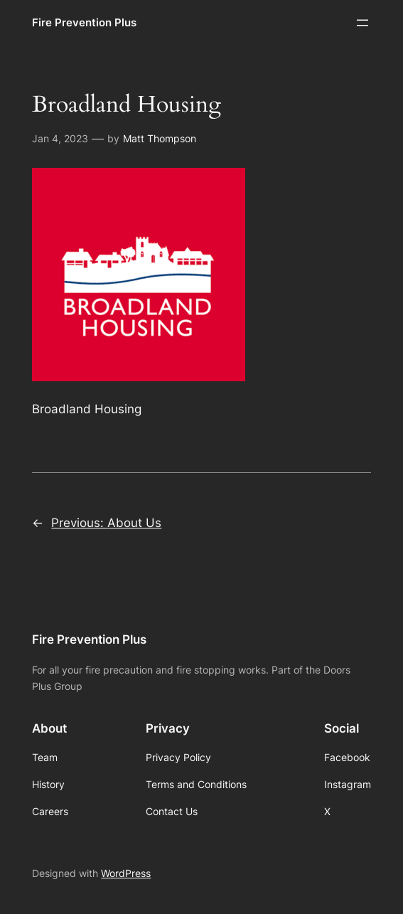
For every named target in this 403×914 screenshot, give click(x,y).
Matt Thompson (159, 138)
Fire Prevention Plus (84, 22)
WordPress (126, 873)
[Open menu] (362, 22)
